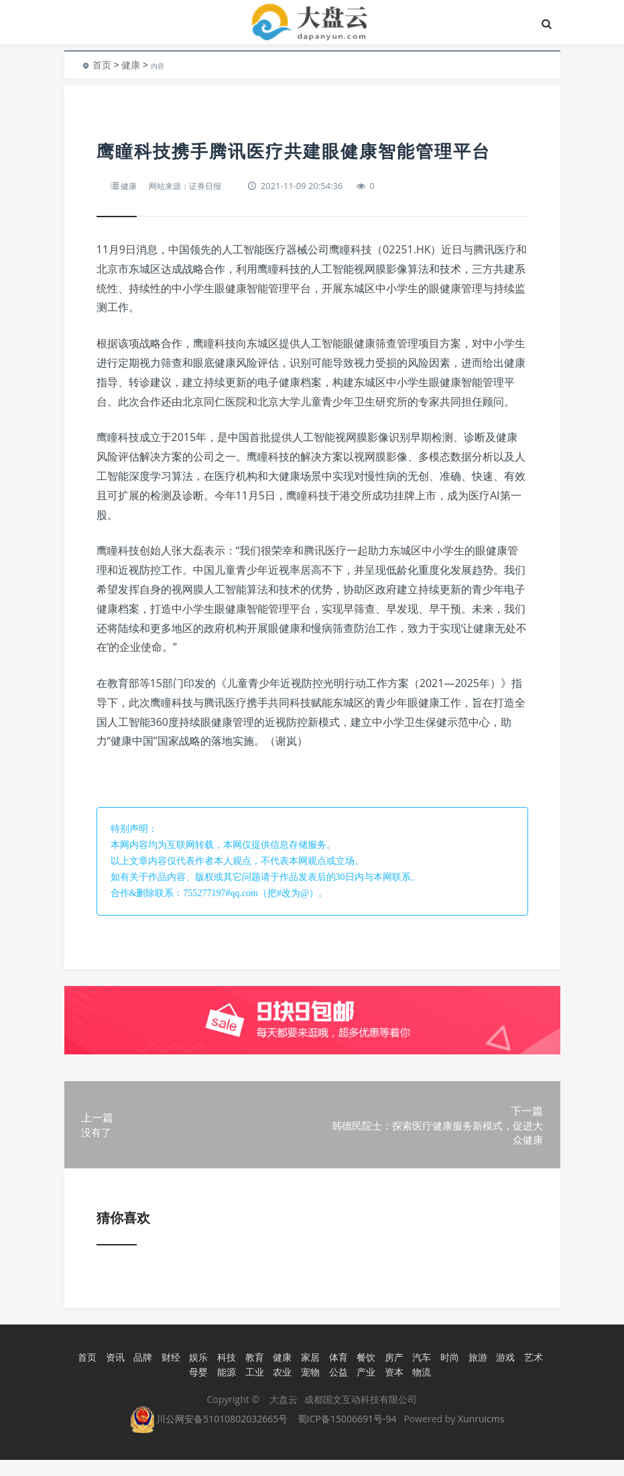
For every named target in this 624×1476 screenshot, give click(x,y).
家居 (309, 1375)
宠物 (309, 1388)
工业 (252, 1388)
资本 (392, 1388)
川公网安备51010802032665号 (209, 1434)
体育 (336, 1375)
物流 (420, 1388)
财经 (169, 1375)
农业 (280, 1388)
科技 (225, 1375)
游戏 (504, 1375)
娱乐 (197, 1375)
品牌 (141, 1375)
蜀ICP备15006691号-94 (347, 1434)
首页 (101, 64)
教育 (252, 1375)
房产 (392, 1375)
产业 (364, 1388)
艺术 (532, 1375)
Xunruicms (481, 1434)
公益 (336, 1388)
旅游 (475, 1375)
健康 (130, 64)
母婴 (197, 1388)
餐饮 (364, 1375)
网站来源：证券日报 (189, 186)
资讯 (113, 1375)
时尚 (448, 1375)
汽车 (420, 1375)
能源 (225, 1388)
